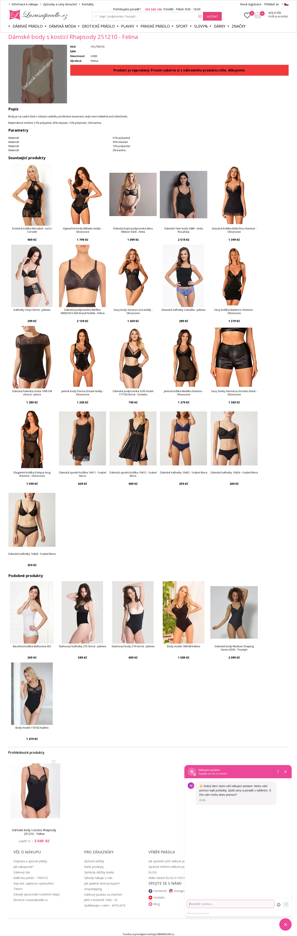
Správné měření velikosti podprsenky (172, 867)
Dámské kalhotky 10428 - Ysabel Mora (32, 554)
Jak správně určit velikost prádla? (170, 861)
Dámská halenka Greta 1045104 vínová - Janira (32, 392)
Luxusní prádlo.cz (37, 15)
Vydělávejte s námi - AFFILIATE (105, 905)
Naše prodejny (94, 867)
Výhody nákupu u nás (98, 878)
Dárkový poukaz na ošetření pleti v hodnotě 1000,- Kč (103, 897)
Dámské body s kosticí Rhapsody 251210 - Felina (34, 832)
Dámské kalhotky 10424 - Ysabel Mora (234, 472)
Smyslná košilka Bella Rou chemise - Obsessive (234, 230)
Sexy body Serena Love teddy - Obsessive (133, 311)
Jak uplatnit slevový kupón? (102, 883)
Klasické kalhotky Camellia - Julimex (184, 310)
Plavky (127, 26)
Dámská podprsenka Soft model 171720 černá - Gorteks (133, 392)
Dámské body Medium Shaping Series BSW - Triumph (234, 648)
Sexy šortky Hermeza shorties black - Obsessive (234, 392)
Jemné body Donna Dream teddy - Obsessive (82, 392)
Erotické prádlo (98, 26)
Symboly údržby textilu (99, 872)
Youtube (159, 897)
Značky (239, 26)
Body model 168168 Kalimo (183, 646)
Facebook (160, 891)
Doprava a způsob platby (30, 861)
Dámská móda (62, 26)
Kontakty (88, 4)
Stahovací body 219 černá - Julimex (133, 646)
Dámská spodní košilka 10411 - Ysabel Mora (82, 474)
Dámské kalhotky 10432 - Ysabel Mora (183, 472)
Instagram (181, 891)
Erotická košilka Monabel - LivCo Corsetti (32, 230)
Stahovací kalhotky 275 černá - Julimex (82, 646)
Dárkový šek (21, 872)
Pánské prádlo (155, 26)
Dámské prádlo (28, 26)
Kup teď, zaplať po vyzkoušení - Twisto (34, 886)
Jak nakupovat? (23, 867)
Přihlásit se (271, 4)
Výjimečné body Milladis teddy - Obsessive (82, 230)
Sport (182, 26)
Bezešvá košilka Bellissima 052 (32, 646)
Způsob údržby (94, 861)
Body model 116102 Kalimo (32, 727)
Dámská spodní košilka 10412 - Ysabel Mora (133, 474)
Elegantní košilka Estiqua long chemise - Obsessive (32, 474)
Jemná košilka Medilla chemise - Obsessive (183, 392)
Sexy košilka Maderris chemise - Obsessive (234, 311)
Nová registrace (250, 4)
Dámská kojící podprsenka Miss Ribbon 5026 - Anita (133, 230)
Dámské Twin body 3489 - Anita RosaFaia (183, 230)
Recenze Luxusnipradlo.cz (30, 900)
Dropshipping (93, 889)
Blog (156, 904)
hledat (212, 16)
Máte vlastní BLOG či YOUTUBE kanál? (174, 878)
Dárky (219, 26)
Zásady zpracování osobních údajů (36, 894)
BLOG (152, 872)
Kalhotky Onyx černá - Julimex (32, 310)
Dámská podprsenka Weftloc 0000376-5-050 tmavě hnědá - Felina (83, 311)
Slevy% (201, 26)
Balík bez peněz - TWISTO (30, 878)
